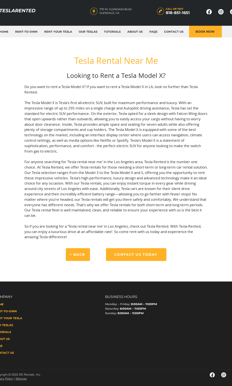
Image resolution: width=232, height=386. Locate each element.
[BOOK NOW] (205, 31)
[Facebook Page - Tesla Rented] (209, 11)
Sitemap (21, 378)
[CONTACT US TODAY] (136, 254)
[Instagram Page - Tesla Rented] (221, 11)
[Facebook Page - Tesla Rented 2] (212, 374)
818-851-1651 (178, 12)
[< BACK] (78, 254)
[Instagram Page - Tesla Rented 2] (223, 374)
